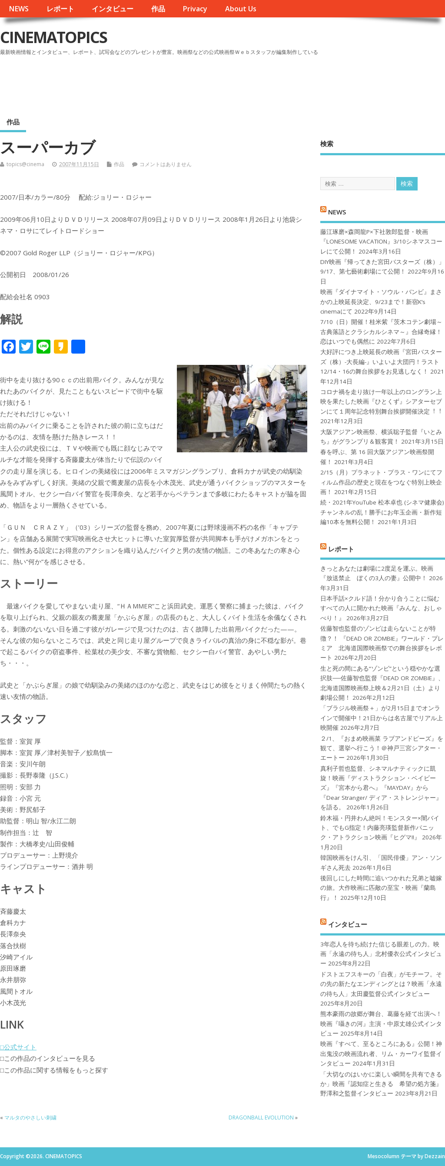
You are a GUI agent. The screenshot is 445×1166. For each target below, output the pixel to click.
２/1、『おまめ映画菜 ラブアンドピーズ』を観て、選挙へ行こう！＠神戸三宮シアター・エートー (381, 748)
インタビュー (112, 8)
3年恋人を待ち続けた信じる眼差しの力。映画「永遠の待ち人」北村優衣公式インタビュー (381, 954)
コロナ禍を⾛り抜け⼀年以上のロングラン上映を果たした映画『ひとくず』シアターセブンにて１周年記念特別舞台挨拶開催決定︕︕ (381, 401)
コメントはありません (165, 164)
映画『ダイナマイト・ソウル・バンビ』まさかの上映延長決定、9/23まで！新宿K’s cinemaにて (381, 301)
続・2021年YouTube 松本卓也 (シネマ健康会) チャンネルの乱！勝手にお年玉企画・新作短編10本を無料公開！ (382, 512)
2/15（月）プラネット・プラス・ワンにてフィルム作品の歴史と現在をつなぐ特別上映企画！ (381, 482)
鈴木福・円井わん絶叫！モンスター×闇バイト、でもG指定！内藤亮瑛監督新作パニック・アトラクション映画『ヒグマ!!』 (379, 828)
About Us (240, 8)
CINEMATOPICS (53, 37)
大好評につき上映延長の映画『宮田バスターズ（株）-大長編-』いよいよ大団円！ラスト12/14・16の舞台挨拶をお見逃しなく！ (381, 361)
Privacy (195, 8)
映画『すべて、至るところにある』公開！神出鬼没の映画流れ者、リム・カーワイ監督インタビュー (381, 1053)
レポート (60, 8)
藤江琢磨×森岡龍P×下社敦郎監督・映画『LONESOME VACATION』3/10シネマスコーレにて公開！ (381, 241)
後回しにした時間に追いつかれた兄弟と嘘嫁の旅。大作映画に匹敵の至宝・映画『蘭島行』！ (381, 888)
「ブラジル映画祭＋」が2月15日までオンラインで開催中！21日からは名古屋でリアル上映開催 (381, 718)
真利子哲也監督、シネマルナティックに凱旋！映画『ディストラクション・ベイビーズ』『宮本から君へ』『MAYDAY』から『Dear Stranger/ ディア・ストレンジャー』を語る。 (381, 788)
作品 (158, 8)
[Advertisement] (279, 82)
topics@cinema (25, 164)
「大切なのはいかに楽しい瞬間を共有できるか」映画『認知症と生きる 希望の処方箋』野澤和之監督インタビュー (381, 1084)
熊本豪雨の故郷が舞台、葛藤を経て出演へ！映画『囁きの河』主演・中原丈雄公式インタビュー (381, 1023)
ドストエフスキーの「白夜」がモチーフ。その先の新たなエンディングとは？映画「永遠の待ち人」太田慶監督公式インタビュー (381, 984)
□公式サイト (18, 1046)
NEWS (19, 8)
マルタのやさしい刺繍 (30, 1117)
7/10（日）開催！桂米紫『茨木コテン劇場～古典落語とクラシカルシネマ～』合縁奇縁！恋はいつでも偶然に (381, 331)
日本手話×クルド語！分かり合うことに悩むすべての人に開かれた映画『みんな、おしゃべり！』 (381, 608)
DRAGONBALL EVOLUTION (261, 1117)
